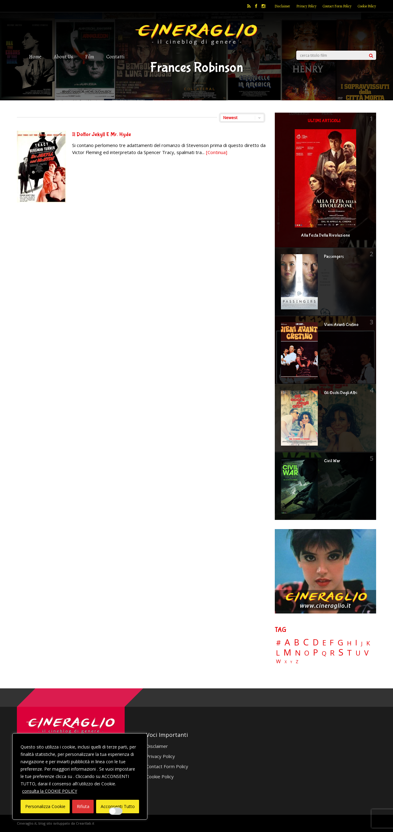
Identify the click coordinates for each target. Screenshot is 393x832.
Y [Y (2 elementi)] (291, 662)
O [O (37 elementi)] (306, 653)
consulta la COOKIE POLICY (49, 791)
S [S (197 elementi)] (340, 652)
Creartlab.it (85, 823)
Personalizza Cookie (45, 806)
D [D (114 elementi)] (316, 642)
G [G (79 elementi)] (340, 642)
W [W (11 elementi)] (278, 661)
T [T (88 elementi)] (349, 653)
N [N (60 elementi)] (298, 652)
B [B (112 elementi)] (296, 642)
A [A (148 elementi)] (287, 642)
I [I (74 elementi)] (356, 642)
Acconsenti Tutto (118, 806)
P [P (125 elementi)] (315, 652)
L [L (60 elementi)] (278, 652)
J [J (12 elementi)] (362, 643)
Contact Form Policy (337, 6)
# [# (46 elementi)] (278, 643)
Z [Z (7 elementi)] (297, 661)
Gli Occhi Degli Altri (340, 392)
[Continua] (216, 152)
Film (89, 56)
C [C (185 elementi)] (306, 642)
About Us (63, 56)
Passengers (334, 256)
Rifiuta (83, 806)
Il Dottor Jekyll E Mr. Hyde (101, 134)
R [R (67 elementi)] (332, 653)
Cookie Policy (367, 6)
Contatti (115, 56)
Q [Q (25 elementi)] (324, 653)
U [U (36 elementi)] (358, 653)
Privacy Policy (306, 6)
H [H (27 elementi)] (349, 643)
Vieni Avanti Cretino (341, 324)
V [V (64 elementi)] (366, 652)
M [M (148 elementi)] (287, 652)
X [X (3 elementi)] (286, 662)
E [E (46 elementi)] (324, 643)
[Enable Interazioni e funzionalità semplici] (116, 811)
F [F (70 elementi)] (332, 643)
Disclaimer (282, 6)
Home (35, 56)
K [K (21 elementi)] (368, 643)
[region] (79, 776)
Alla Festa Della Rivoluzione (325, 235)
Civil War (332, 461)
